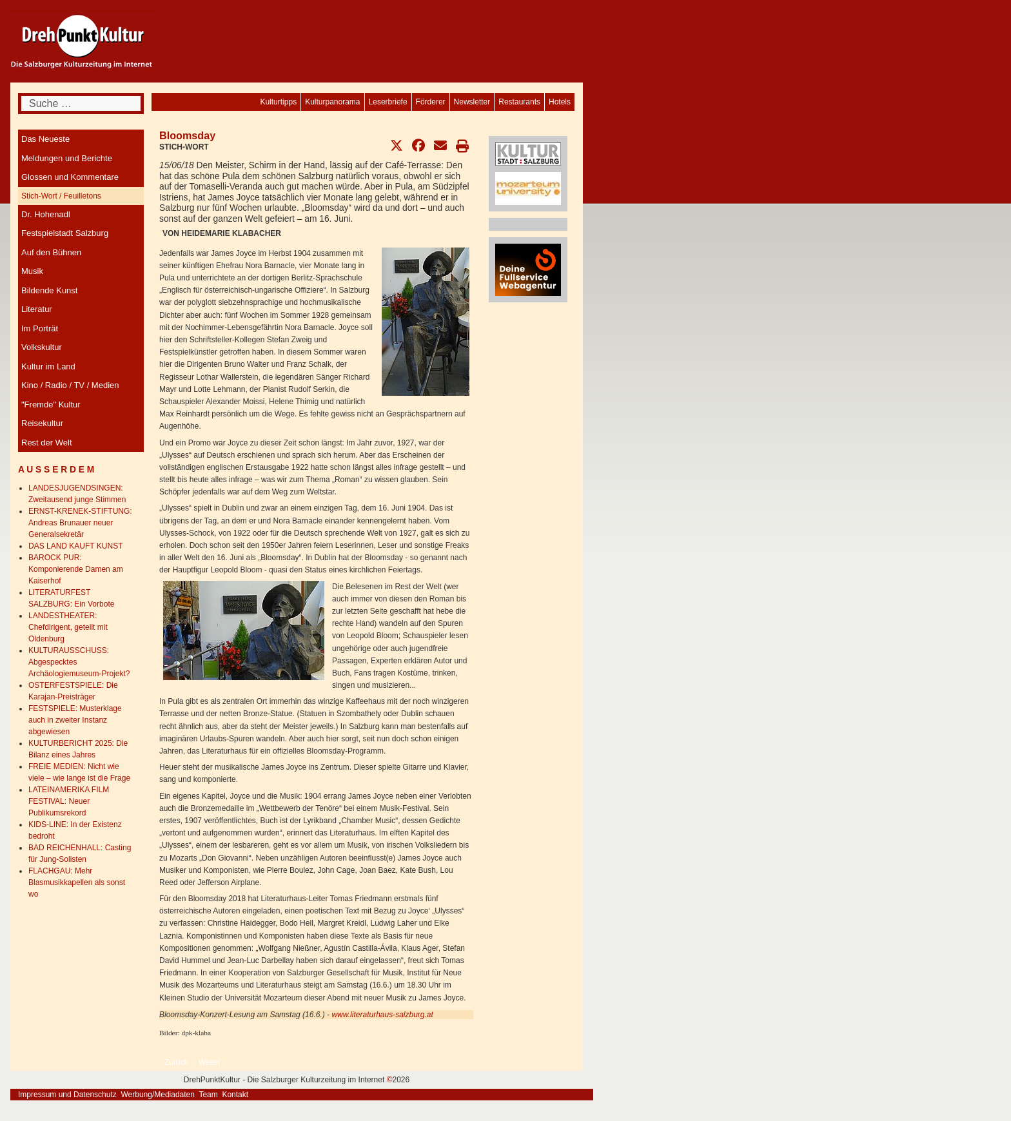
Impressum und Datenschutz (67, 1094)
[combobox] (81, 103)
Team (208, 1094)
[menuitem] (559, 102)
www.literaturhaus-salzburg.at (382, 1014)
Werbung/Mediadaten (158, 1094)
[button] (396, 145)
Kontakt (235, 1094)
